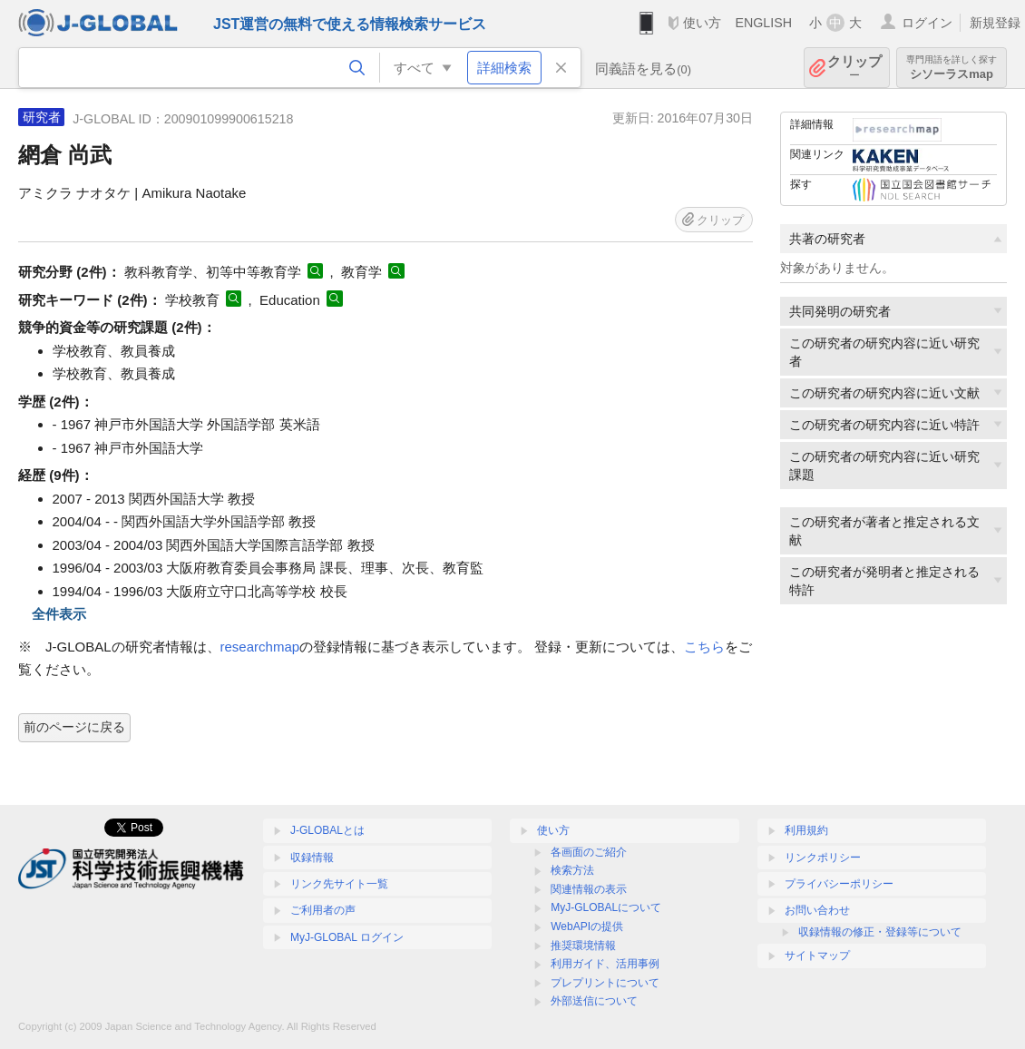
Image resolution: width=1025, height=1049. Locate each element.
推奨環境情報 (583, 945)
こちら (704, 646)
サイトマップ (817, 955)
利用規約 (806, 830)
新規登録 (995, 22)
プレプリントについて (605, 982)
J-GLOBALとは (327, 830)
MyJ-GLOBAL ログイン (347, 937)
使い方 (702, 22)
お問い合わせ (817, 910)
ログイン (927, 22)
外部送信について (594, 1001)
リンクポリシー (823, 857)
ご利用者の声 (323, 910)
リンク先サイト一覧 (339, 883)
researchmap (260, 646)
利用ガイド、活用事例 (605, 963)
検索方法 (572, 870)
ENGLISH (763, 22)
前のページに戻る (74, 727)
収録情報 (312, 857)
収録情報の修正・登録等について (880, 932)
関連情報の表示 (589, 889)
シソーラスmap (951, 67)
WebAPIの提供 (587, 926)
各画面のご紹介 (589, 852)
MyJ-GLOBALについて (606, 907)
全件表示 (59, 614)
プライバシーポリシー (839, 883)
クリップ (854, 68)
